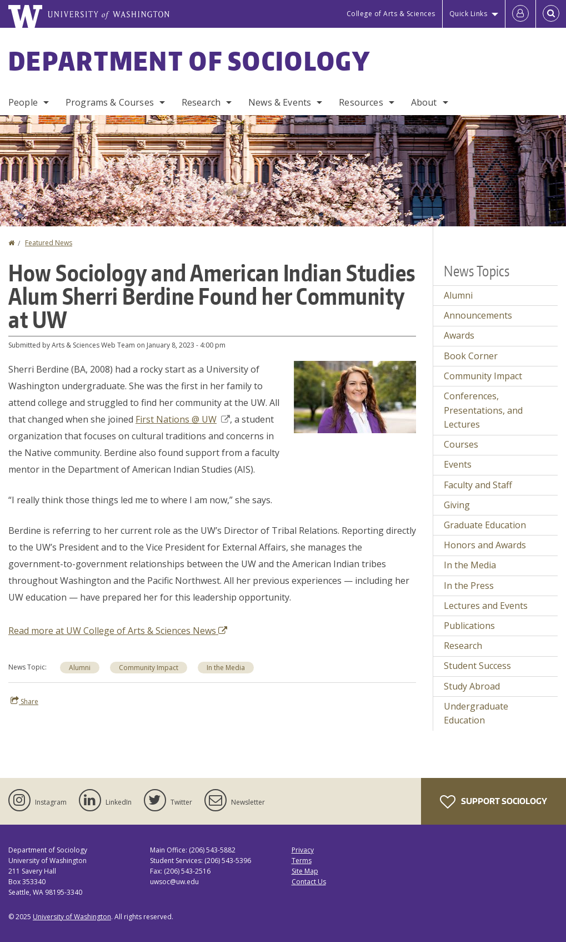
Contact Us (309, 881)
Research (201, 102)
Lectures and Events (486, 605)
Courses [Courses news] (461, 444)
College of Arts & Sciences (391, 13)
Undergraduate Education (476, 713)
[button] (355, 396)
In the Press (469, 585)
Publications (469, 625)
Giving (457, 505)
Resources (361, 102)
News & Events (279, 102)
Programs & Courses (110, 102)
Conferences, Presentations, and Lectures (483, 410)
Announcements (478, 315)
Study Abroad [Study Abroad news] (472, 686)
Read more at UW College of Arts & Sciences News (117, 630)
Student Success (477, 666)
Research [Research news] (463, 645)
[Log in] (520, 14)
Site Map (305, 871)
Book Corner (471, 356)
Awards (459, 335)
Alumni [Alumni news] (458, 295)
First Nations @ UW (183, 419)
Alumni (80, 667)
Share (24, 701)
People (23, 102)
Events (458, 464)
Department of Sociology (189, 60)
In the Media (226, 667)
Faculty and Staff (478, 485)
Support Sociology (493, 802)
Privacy (303, 850)
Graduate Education (485, 525)
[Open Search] (551, 14)
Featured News (48, 242)
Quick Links (468, 13)
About (424, 102)
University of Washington (72, 916)
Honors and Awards (485, 545)
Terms (302, 860)
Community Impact (148, 667)
